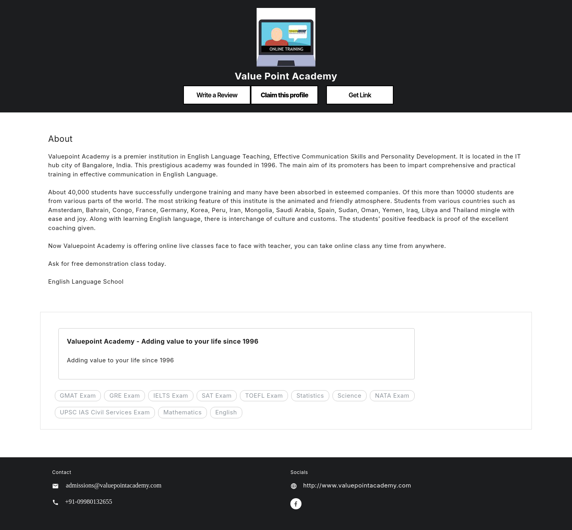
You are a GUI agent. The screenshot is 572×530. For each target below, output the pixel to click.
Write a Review (216, 95)
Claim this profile (284, 95)
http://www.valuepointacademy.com (357, 485)
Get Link (360, 95)
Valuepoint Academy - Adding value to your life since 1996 (163, 341)
